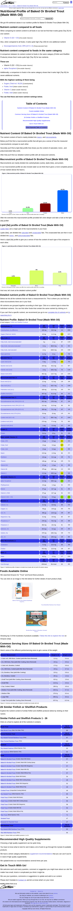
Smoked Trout (5, 818)
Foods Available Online (36, 111)
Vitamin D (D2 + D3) (11, 38)
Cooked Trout (5, 790)
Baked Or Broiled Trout (8, 759)
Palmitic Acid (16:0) (6, 370)
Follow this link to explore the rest (52, 636)
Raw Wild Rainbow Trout (8, 832)
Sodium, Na (4, 533)
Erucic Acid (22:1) (6, 381)
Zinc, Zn (3, 537)
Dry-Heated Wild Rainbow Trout (11, 829)
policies (55, 893)
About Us (40, 891)
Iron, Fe (3, 513)
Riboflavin (4, 457)
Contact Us (22, 880)
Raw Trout (4, 815)
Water (2, 556)
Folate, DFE (4, 441)
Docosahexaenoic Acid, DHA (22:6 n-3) (12, 401)
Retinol (3, 489)
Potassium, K (5, 525)
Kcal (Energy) (5, 564)
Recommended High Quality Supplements (36, 120)
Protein (3, 433)
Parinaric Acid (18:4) (7, 425)
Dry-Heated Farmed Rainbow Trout (12, 737)
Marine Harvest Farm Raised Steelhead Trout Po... (22, 601)
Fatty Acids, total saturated (8, 350)
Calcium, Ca (4, 505)
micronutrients (51, 137)
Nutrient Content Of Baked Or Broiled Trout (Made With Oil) (36, 108)
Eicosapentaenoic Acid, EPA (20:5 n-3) (12, 409)
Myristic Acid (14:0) (6, 366)
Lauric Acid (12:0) (6, 361)
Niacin (2, 453)
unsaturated (36, 233)
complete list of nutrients (57, 312)
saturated (25, 233)
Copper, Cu (4, 509)
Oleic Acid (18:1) (6, 385)
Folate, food (8, 86)
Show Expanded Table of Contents (36, 127)
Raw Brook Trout (6, 730)
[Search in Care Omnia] (58, 2)
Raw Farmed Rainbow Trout (9, 741)
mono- (11, 236)
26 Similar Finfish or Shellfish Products (36, 117)
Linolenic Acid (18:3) (7, 421)
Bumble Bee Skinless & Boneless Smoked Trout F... (36, 631)
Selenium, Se (5, 529)
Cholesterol (4, 544)
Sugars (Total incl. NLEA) (13, 83)
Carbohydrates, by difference (9, 330)
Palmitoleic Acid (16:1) (7, 389)
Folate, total (8, 93)
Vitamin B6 (4, 469)
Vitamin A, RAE (5, 493)
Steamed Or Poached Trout (9, 822)
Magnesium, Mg (5, 517)
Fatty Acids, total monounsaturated (11, 342)
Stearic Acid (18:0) (6, 374)
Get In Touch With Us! (36, 123)
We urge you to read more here (39, 903)
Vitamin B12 (4, 465)
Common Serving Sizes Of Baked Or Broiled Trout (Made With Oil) (36, 114)
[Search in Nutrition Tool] (32, 19)
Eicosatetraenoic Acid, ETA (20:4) (11, 413)
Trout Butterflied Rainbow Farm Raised (50, 604)
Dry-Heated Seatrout (7, 748)
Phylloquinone (5, 485)
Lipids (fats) (4, 229)
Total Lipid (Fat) (5, 354)
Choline (3, 548)
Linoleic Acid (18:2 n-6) (7, 417)
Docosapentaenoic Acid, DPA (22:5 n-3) (18, 46)
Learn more (61, 8)
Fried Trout (4, 797)
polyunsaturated (24, 236)
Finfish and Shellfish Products (19, 322)
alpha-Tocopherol (10, 68)
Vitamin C (7, 90)
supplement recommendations (41, 854)
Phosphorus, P (5, 521)
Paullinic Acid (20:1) (6, 393)
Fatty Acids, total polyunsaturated (10, 346)
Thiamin (3, 461)
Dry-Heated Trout (6, 794)
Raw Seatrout (5, 752)
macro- (39, 137)
